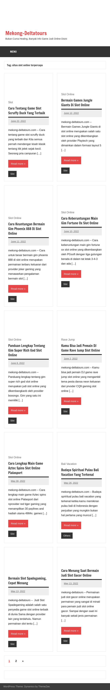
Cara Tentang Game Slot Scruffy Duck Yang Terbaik (26, 110)
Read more (17, 163)
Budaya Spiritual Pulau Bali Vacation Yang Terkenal (80, 472)
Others (66, 535)
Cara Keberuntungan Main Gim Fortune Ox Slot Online (79, 220)
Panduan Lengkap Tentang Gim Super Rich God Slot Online (26, 350)
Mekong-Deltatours (27, 33)
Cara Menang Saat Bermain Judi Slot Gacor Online (80, 573)
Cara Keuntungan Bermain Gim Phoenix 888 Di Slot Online (26, 229)
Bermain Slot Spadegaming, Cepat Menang (27, 580)
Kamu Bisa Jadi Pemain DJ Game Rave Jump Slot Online (80, 348)
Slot (12, 174)
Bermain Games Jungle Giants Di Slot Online (76, 102)
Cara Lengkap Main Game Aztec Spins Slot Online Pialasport (25, 468)
